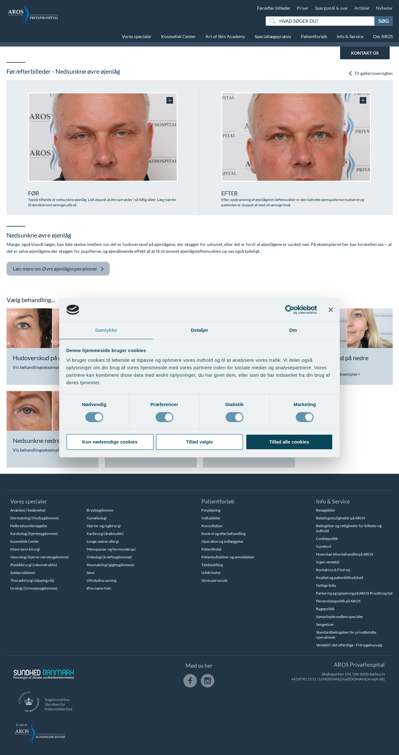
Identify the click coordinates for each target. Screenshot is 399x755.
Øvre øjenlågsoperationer (58, 269)
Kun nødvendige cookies (110, 442)
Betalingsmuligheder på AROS (340, 518)
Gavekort (323, 546)
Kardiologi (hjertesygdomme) (34, 533)
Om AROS (383, 36)
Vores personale (214, 580)
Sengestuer (325, 624)
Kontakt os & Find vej (333, 569)
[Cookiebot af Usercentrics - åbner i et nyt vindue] (289, 309)
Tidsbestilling (212, 564)
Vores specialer (136, 36)
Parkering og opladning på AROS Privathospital (354, 593)
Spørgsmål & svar (331, 8)
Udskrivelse (210, 572)
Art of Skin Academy (225, 36)
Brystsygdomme (100, 510)
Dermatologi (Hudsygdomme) (34, 518)
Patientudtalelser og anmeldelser (227, 557)
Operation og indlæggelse (222, 541)
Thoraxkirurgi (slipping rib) (32, 580)
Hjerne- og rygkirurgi (104, 525)
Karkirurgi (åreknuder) (105, 533)
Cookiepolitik (327, 538)
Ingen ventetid (327, 562)
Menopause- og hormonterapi (111, 549)
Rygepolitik (325, 608)
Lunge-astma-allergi (103, 541)
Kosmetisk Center (178, 36)
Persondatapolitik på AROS (338, 601)
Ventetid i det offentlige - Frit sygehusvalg (349, 645)
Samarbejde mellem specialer (339, 616)
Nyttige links (326, 585)
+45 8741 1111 (303, 679)
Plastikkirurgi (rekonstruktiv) (33, 564)
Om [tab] (293, 330)
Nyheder (384, 8)
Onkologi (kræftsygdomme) (109, 557)
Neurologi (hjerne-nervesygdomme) (39, 557)
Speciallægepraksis (273, 36)
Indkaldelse (210, 518)
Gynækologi (97, 518)
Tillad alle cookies (289, 442)
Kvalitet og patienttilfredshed (339, 577)
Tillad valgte (199, 442)
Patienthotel (211, 549)
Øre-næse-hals (99, 588)
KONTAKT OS (365, 53)
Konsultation (212, 525)
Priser (303, 8)
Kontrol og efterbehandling (223, 533)
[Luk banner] (331, 309)
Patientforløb (314, 36)
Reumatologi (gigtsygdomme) (110, 564)
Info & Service (350, 36)
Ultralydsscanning (101, 580)
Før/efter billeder (274, 8)
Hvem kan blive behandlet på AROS (344, 554)
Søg (383, 21)
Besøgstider (325, 510)
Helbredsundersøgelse (28, 525)
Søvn (91, 572)
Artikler (362, 8)
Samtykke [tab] (106, 330)
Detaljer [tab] (199, 330)
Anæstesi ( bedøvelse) (28, 510)
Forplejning (210, 510)
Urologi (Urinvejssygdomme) (33, 588)
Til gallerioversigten (370, 73)
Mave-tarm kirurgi (25, 549)
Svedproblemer (23, 572)
